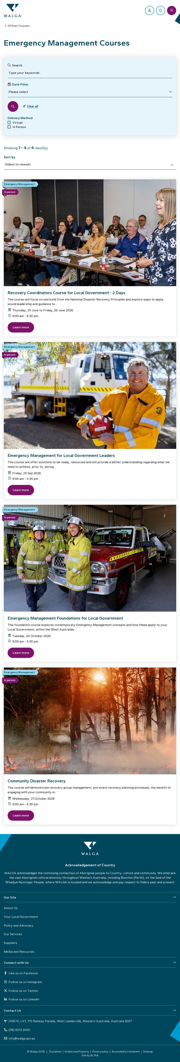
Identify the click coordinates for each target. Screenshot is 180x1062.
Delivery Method (20, 118)
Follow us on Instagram (23, 982)
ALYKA (94, 1055)
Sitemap (148, 1051)
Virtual (17, 122)
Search (17, 65)
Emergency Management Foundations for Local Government (65, 618)
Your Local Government (21, 917)
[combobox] (90, 165)
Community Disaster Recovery (37, 780)
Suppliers (10, 943)
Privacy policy (100, 1051)
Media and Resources (19, 951)
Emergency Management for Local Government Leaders (61, 455)
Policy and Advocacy (18, 925)
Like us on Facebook (21, 973)
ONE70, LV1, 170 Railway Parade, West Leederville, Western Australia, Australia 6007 (68, 1021)
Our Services (13, 934)
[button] (90, 92)
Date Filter (20, 84)
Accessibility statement (126, 1051)
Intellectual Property (77, 1051)
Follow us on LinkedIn (21, 999)
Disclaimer (55, 1051)
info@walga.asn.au (19, 1038)
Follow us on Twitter (21, 991)
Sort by (9, 157)
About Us (11, 908)
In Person (19, 127)
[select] (172, 164)
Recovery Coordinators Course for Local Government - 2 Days (66, 292)
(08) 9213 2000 (17, 1030)
